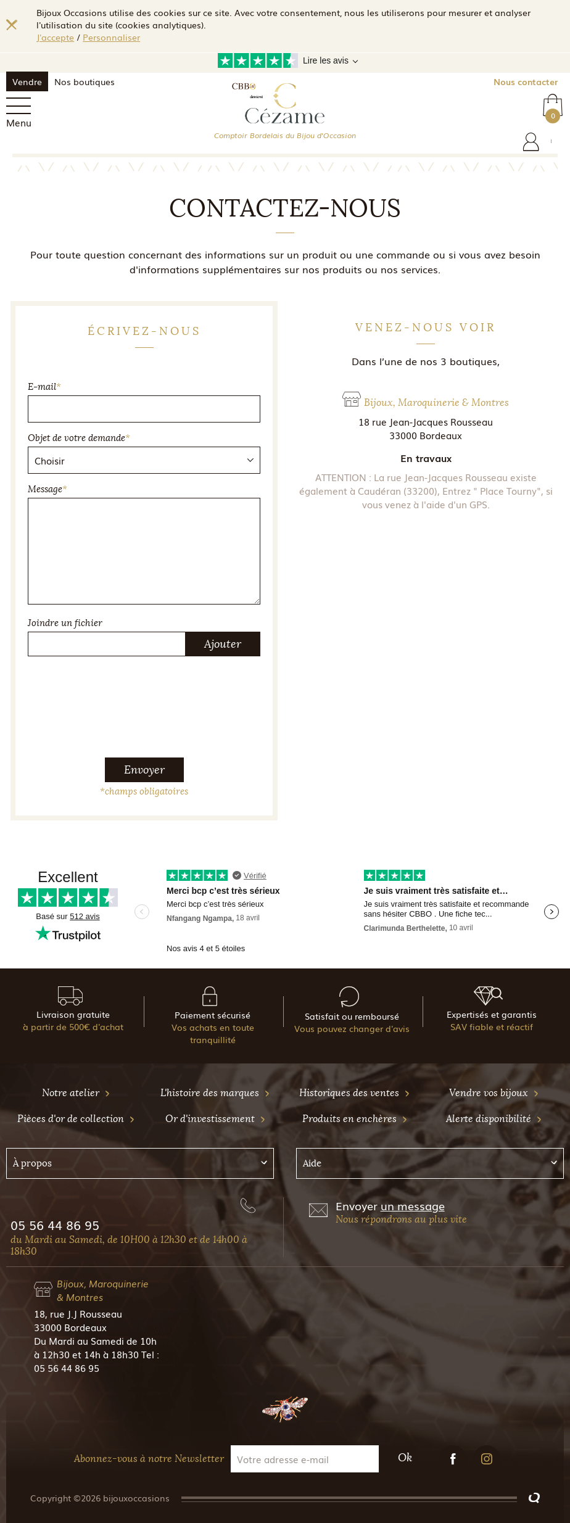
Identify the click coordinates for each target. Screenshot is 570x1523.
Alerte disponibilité (494, 1119)
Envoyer (144, 770)
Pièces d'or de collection (76, 1119)
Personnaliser (111, 37)
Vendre (27, 81)
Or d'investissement (215, 1119)
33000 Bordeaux (70, 1327)
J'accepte (55, 37)
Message (47, 489)
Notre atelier (76, 1093)
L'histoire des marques (215, 1093)
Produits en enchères (355, 1119)
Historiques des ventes (354, 1093)
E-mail (44, 386)
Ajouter (222, 644)
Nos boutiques (84, 81)
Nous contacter (526, 81)
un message (413, 1205)
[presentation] (144, 690)
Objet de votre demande (79, 438)
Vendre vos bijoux (494, 1093)
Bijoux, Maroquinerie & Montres (103, 1289)
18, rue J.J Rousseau (78, 1313)
